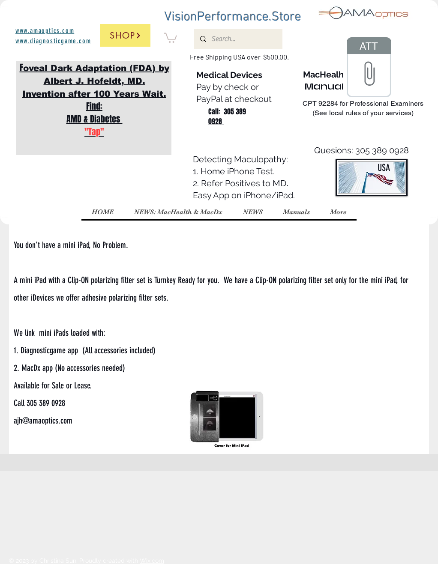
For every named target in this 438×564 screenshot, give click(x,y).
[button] (170, 37)
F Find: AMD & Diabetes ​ (94, 99)
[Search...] (237, 39)
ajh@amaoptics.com (43, 420)
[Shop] (125, 35)
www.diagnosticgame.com (53, 41)
